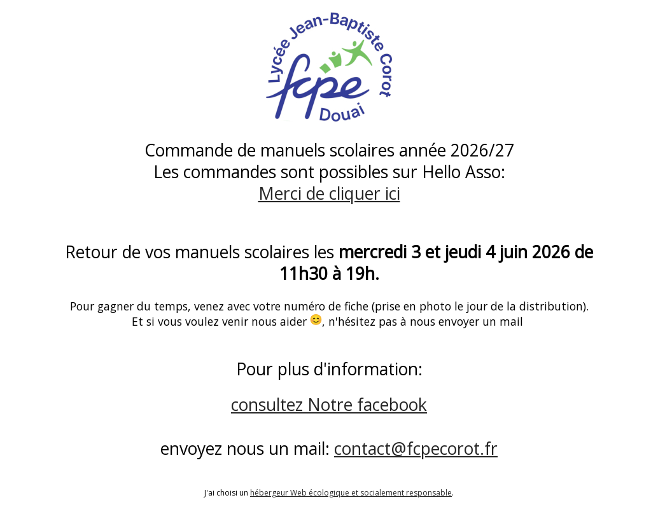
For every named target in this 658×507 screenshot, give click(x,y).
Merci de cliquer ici (329, 193)
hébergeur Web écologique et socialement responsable (351, 492)
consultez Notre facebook (329, 404)
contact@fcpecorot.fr (416, 448)
